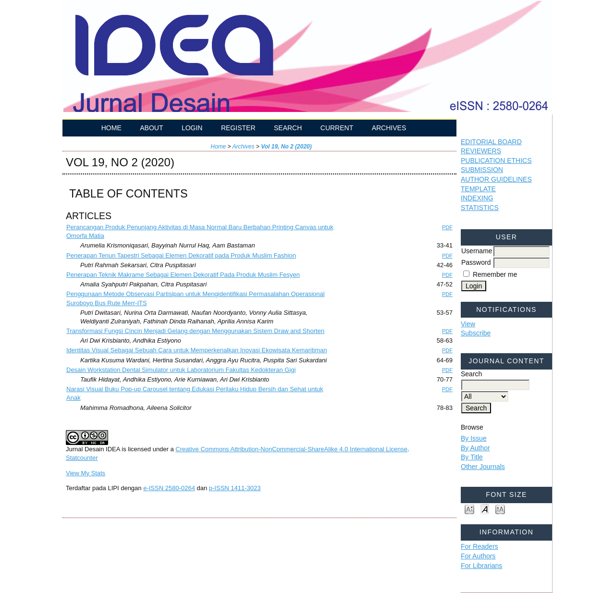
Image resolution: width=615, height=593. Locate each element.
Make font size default (485, 508)
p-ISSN (235, 488)
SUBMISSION (482, 169)
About (151, 128)
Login (192, 128)
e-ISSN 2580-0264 (169, 488)
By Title (472, 457)
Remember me (495, 274)
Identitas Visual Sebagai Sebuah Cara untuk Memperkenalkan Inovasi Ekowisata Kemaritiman (196, 350)
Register (238, 128)
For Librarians (481, 565)
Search (288, 128)
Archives (389, 128)
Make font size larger (500, 508)
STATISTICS (480, 207)
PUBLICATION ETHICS (496, 160)
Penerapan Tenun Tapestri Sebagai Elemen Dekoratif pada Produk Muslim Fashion (181, 255)
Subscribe (476, 333)
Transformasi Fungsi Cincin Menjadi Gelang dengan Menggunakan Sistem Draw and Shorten (195, 330)
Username (476, 251)
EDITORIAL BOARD (491, 142)
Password (476, 262)
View (468, 324)
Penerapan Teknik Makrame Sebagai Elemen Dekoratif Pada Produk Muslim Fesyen (183, 274)
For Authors (478, 556)
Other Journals (483, 466)
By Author (475, 448)
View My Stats (85, 473)
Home (111, 128)
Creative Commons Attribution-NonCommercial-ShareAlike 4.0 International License (291, 449)
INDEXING (477, 198)
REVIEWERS (481, 151)
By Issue (474, 438)
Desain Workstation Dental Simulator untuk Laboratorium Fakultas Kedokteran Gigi (180, 369)
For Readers (479, 546)
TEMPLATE (478, 189)
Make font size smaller (469, 508)
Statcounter (82, 457)
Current (336, 128)
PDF (447, 227)
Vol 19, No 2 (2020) (286, 146)
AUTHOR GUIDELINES (496, 179)
